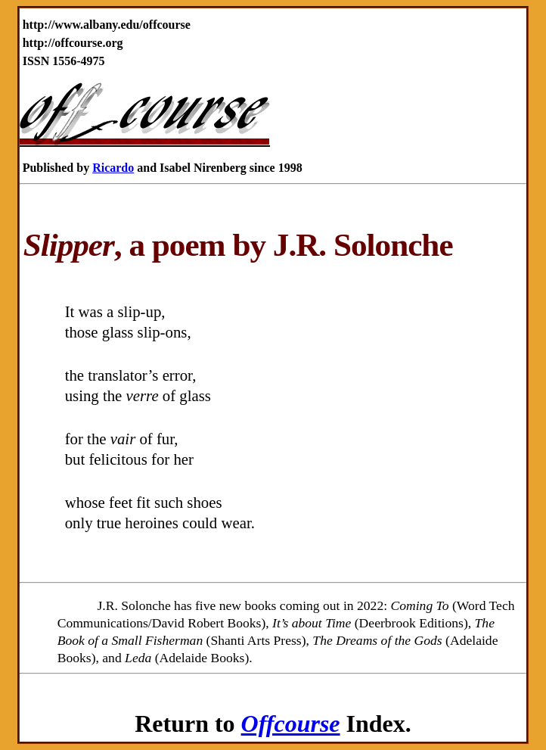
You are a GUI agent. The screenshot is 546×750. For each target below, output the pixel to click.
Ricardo (113, 167)
